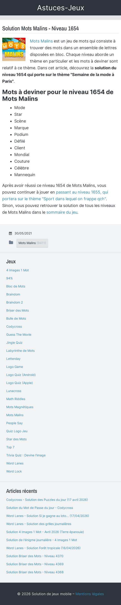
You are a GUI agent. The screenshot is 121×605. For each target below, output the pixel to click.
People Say (14, 423)
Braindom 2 (14, 302)
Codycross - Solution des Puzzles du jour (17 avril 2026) (47, 500)
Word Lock (14, 471)
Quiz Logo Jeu (16, 431)
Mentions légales (89, 594)
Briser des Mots (17, 310)
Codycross (14, 326)
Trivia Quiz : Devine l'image (26, 455)
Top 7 (10, 447)
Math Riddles (15, 399)
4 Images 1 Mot (17, 270)
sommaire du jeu (61, 212)
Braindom (13, 294)
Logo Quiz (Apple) (19, 383)
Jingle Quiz (14, 342)
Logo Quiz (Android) (21, 375)
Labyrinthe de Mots (20, 350)
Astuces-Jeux (60, 7)
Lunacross (13, 391)
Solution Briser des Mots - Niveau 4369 (35, 564)
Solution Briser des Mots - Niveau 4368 (35, 572)
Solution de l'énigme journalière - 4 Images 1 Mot (41, 540)
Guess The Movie (18, 334)
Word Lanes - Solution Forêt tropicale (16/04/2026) (43, 548)
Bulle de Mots (16, 318)
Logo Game (14, 367)
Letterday (13, 358)
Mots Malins (41, 41)
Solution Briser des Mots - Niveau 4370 (34, 556)
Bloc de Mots (15, 286)
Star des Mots (16, 439)
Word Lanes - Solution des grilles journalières (38, 524)
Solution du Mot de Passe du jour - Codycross (39, 508)
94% (9, 278)
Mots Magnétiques (19, 407)
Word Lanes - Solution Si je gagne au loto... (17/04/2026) (47, 516)
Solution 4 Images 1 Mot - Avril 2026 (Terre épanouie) (45, 532)
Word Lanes (14, 463)
